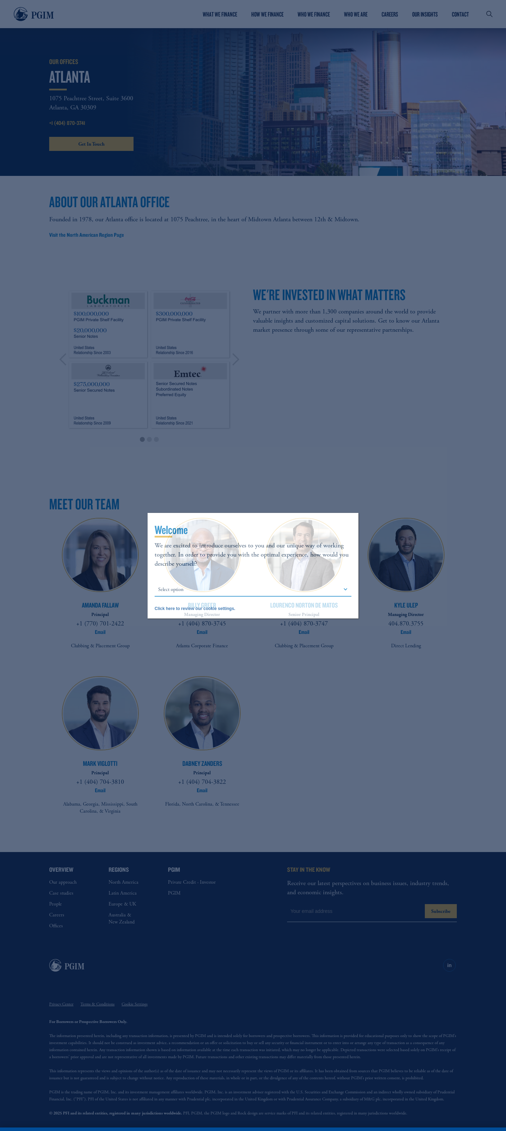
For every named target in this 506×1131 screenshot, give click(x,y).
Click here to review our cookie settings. (195, 608)
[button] (253, 590)
